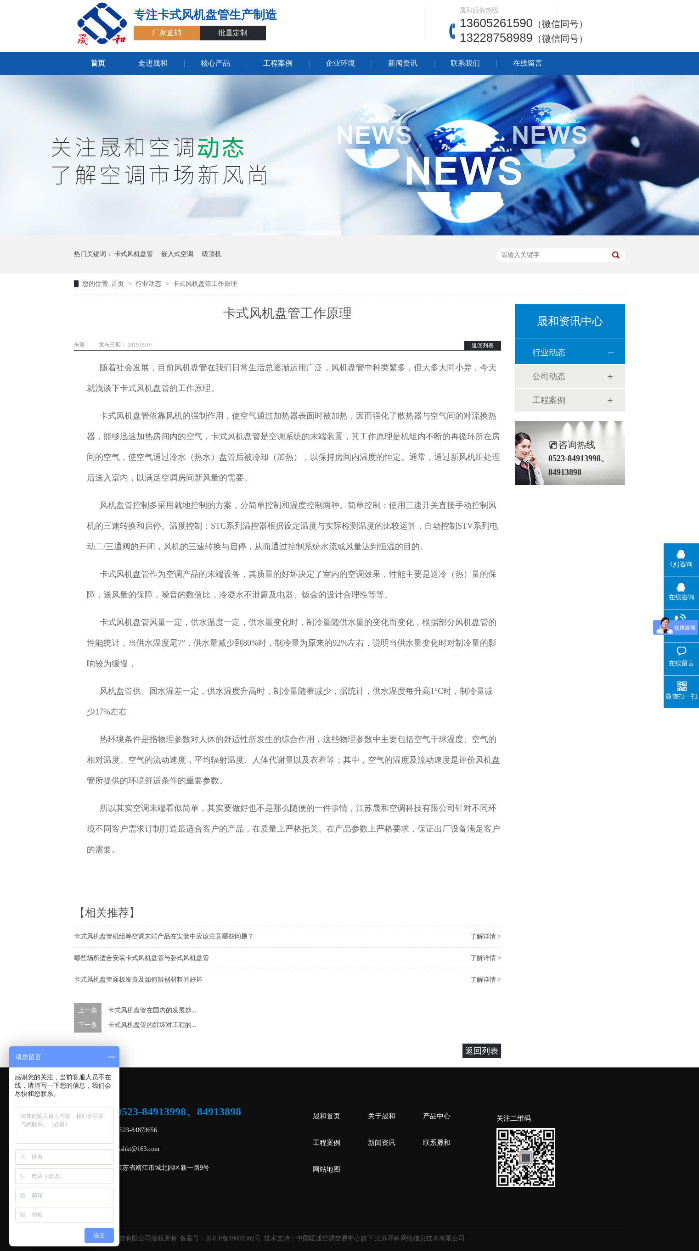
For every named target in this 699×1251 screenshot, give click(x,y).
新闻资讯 (402, 63)
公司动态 (548, 376)
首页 (97, 63)
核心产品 (215, 63)
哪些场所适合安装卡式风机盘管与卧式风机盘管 (141, 958)
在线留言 (527, 63)
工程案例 (278, 63)
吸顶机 (211, 254)
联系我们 (465, 63)
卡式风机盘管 (133, 254)
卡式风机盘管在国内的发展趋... (152, 1010)
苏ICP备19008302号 (233, 1238)
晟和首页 (326, 1116)
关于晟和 (381, 1116)
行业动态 (149, 283)
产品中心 (437, 1116)
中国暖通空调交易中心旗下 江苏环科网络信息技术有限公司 (380, 1238)
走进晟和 (153, 63)
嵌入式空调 (177, 254)
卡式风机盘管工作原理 (205, 283)
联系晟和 (437, 1142)
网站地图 (326, 1169)
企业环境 (340, 63)
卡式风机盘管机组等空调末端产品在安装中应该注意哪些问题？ (164, 936)
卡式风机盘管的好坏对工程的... (152, 1025)
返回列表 (483, 345)
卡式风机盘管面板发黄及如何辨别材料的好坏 (138, 979)
